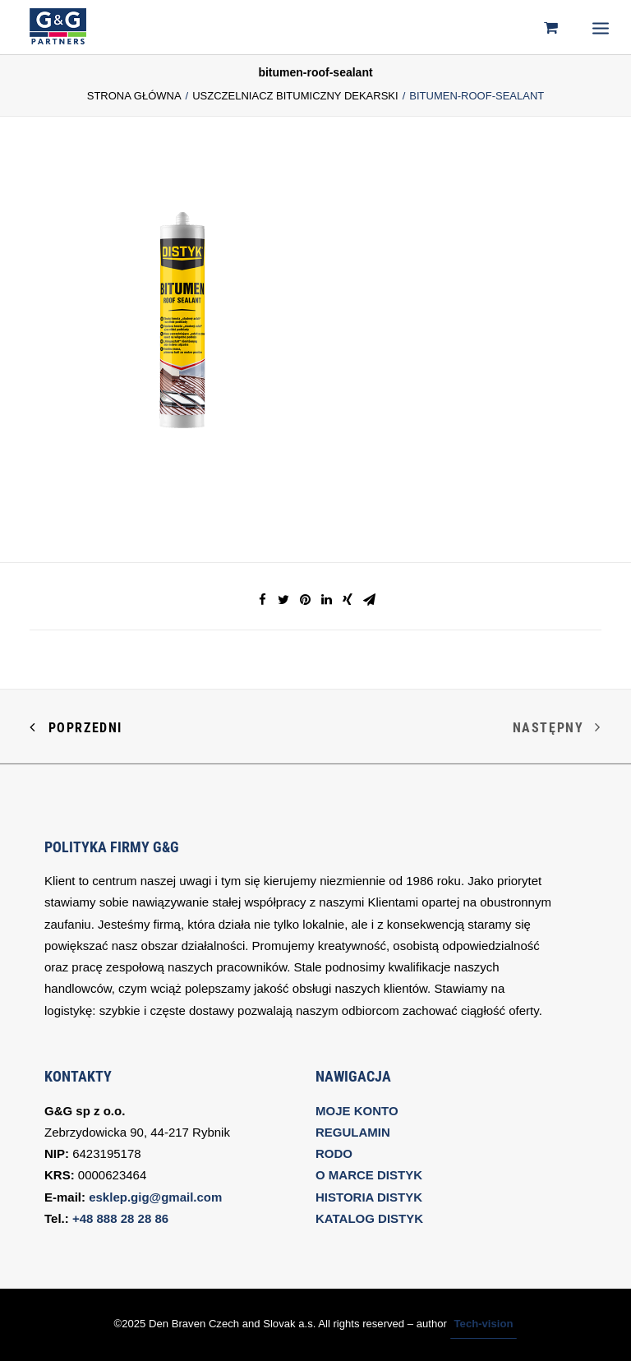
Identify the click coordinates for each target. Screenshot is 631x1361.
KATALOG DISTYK (369, 1218)
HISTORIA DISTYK (369, 1197)
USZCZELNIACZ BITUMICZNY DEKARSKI (295, 96)
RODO (334, 1153)
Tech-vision (484, 1323)
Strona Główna (134, 96)
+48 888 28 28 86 (120, 1218)
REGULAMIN (353, 1132)
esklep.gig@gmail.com (155, 1197)
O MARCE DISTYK (369, 1175)
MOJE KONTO (357, 1111)
